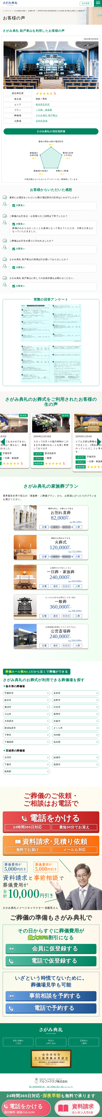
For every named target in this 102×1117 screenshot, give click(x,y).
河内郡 (57, 735)
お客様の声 (31, 11)
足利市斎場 (41, 121)
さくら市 (58, 728)
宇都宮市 (9, 693)
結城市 (57, 757)
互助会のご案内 (84, 1041)
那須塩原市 (10, 728)
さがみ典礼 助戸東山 (47, 115)
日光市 (57, 707)
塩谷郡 (57, 742)
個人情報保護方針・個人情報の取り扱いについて (51, 1087)
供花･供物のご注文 (18, 1041)
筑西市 (57, 764)
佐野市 (57, 700)
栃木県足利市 (43, 104)
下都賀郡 (9, 742)
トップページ (7, 11)
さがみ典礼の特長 (19, 11)
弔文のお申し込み (51, 1041)
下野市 (7, 735)
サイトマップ (51, 1091)
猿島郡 (7, 771)
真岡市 (57, 714)
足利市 (57, 693)
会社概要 (86, 3)
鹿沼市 (7, 707)
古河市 (7, 757)
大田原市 (9, 721)
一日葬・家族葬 (44, 110)
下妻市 (7, 764)
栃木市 (7, 700)
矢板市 (57, 721)
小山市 (7, 714)
